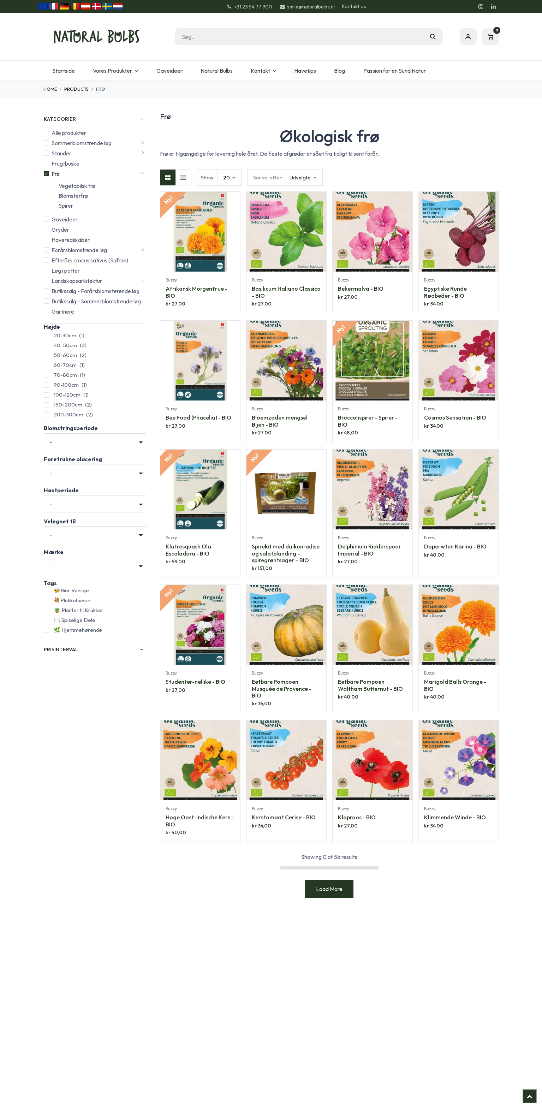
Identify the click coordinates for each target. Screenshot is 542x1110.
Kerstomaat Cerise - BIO (284, 817)
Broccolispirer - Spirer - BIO (368, 421)
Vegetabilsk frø (77, 185)
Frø (56, 173)
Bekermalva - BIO (360, 288)
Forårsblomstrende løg (79, 250)
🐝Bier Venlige (71, 590)
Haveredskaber (71, 239)
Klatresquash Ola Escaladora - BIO (188, 550)
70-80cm (65, 375)
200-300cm (68, 414)
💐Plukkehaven (72, 600)
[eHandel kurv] (490, 36)
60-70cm (65, 365)
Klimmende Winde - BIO (455, 817)
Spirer (66, 205)
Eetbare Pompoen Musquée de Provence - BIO (281, 688)
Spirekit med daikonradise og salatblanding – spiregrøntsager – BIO (286, 553)
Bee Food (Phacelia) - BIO (198, 417)
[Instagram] (481, 6)
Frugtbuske (65, 163)
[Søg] (433, 36)
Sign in (468, 36)
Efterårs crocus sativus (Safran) (90, 260)
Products (76, 89)
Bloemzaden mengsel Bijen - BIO (280, 421)
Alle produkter (69, 132)
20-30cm (65, 335)
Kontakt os (354, 6)
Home (50, 89)
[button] (285, 177)
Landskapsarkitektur (77, 280)
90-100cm (66, 384)
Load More (329, 888)
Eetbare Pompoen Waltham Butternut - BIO (370, 685)
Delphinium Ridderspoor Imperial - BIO (369, 550)
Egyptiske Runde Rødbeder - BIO (445, 292)
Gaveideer (65, 219)
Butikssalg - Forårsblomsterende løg (95, 291)
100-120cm (67, 394)
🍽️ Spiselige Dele (74, 620)
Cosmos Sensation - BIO (455, 417)
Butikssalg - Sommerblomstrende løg (96, 301)
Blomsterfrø (73, 195)
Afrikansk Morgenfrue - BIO (196, 292)
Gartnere (63, 311)
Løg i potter (66, 270)
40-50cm (65, 345)
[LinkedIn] (493, 6)
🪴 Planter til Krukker (78, 610)
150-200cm (68, 404)
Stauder (61, 153)
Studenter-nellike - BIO (195, 681)
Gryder (60, 229)
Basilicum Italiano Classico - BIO (286, 292)
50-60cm (65, 355)
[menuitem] (63, 71)
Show (207, 177)
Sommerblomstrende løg (82, 143)
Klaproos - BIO (357, 817)
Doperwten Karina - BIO (455, 546)
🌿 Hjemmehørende (78, 630)
